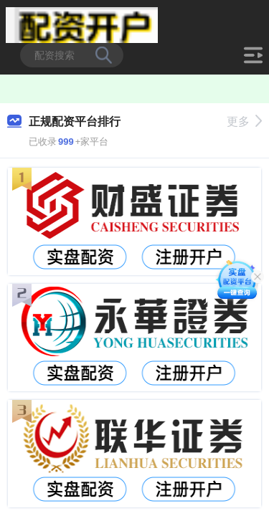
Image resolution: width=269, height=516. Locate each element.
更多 (244, 121)
